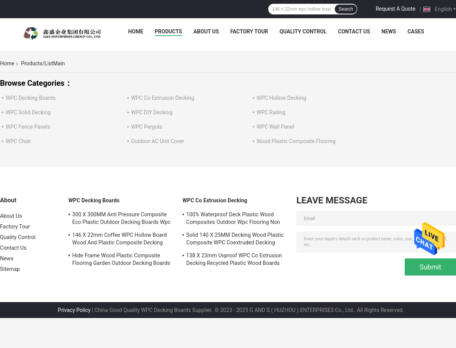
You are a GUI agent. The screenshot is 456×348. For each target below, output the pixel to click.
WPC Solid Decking (28, 112)
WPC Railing (270, 112)
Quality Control (303, 31)
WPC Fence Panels (28, 127)
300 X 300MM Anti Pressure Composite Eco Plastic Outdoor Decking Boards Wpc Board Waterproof (121, 219)
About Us (206, 31)
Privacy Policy (74, 310)
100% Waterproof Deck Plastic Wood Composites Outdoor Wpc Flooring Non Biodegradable (233, 219)
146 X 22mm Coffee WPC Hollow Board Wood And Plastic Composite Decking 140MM (119, 240)
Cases (415, 31)
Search (346, 9)
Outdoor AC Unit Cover (157, 141)
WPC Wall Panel (275, 127)
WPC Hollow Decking (281, 98)
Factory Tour (249, 31)
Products (168, 31)
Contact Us (354, 31)
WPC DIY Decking (152, 112)
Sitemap (10, 269)
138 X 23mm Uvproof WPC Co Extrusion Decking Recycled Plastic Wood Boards (234, 259)
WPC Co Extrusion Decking (162, 98)
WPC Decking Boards (30, 98)
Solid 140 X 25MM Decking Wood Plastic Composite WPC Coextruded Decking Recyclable (235, 240)
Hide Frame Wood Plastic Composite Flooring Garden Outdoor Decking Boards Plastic (121, 260)
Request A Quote (395, 9)
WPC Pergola (146, 127)
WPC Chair (18, 141)
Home (135, 31)
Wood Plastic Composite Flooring (296, 141)
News (389, 31)
